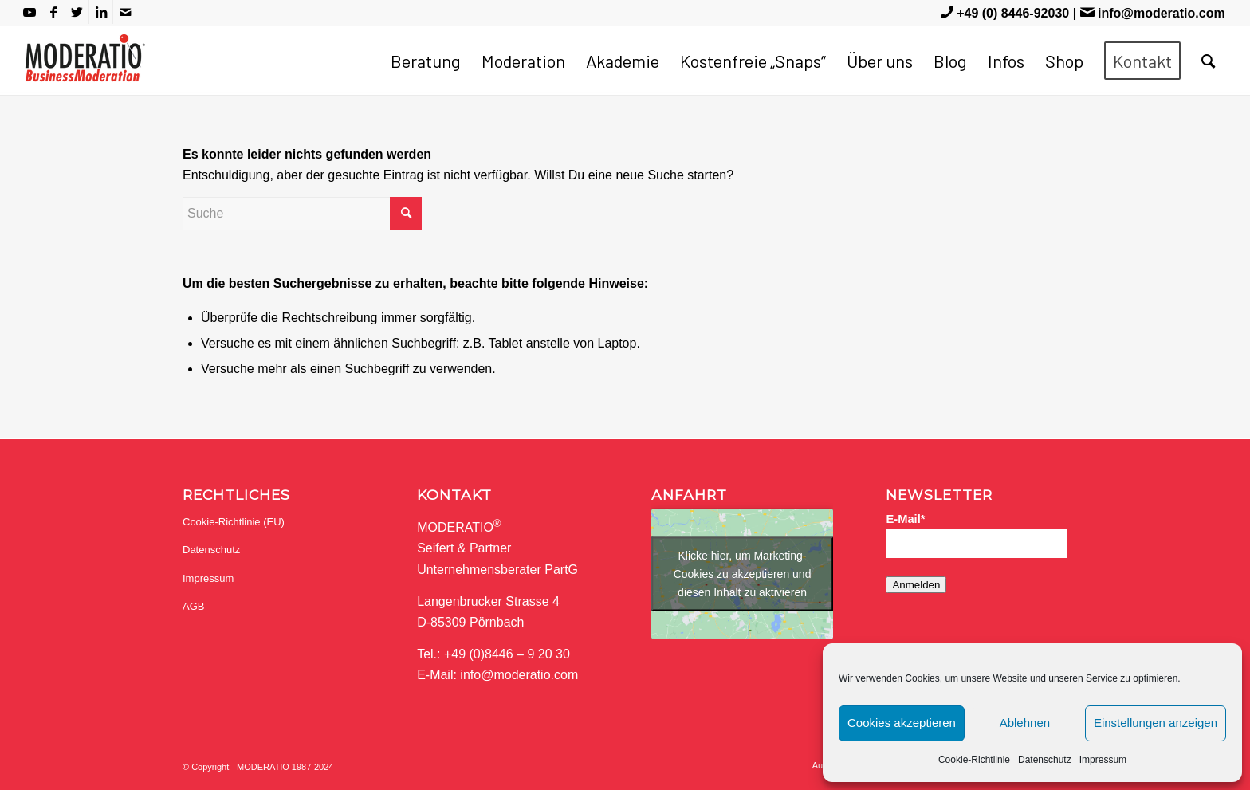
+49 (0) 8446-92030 (1013, 13)
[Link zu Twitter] (76, 12)
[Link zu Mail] (125, 12)
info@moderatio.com (1161, 13)
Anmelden (916, 585)
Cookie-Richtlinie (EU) (234, 522)
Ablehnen (1025, 722)
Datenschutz (1044, 759)
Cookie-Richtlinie (974, 759)
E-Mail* (905, 519)
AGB (193, 606)
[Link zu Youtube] (29, 12)
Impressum (1102, 759)
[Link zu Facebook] (53, 12)
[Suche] (1208, 60)
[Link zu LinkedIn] (100, 12)
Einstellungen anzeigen (1155, 722)
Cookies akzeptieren (901, 722)
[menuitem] (425, 60)
